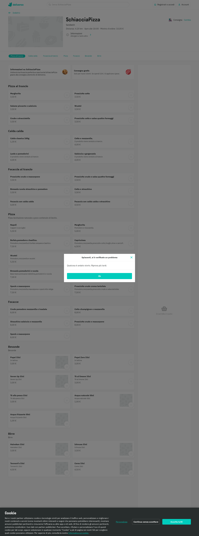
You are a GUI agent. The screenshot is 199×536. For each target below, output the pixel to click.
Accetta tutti (176, 522)
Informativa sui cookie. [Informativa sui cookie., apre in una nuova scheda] (78, 533)
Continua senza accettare (146, 522)
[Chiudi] (131, 257)
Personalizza (121, 522)
